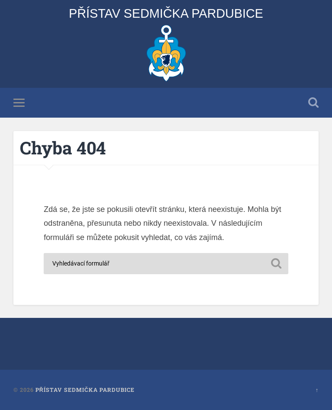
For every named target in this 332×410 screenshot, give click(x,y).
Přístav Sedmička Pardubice (166, 13)
